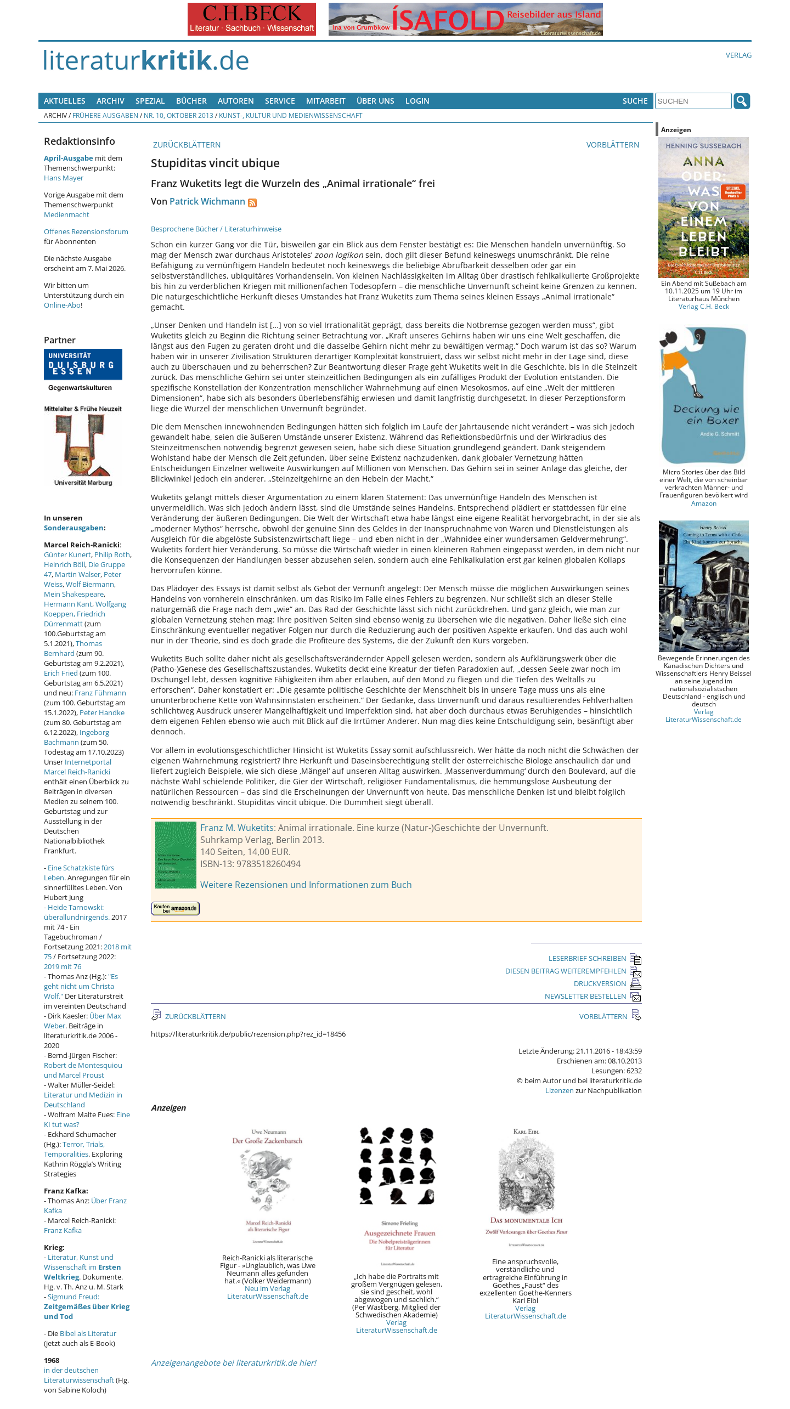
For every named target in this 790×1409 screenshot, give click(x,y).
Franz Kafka (63, 1230)
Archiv (111, 100)
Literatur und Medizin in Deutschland (83, 1100)
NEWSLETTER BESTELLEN (593, 996)
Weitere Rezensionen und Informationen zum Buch (306, 885)
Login (417, 100)
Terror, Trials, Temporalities (74, 1149)
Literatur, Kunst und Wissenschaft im (82, 1267)
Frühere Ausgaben (105, 115)
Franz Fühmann (100, 693)
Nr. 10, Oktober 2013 (178, 115)
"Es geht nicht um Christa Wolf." (81, 986)
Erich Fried (61, 673)
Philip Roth (112, 554)
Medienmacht (66, 214)
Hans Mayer (63, 178)
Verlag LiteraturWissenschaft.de (396, 1326)
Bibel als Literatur (88, 1333)
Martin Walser (77, 574)
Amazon (703, 503)
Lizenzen (559, 1090)
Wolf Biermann (90, 584)
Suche (635, 100)
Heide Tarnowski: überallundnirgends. (77, 912)
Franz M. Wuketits (237, 828)
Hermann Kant (68, 604)
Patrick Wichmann (207, 201)
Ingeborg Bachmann (76, 737)
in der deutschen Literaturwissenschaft (79, 1375)
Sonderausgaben (74, 528)
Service (280, 100)
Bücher (191, 100)
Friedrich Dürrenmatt (74, 619)
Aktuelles (65, 100)
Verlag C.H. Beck (704, 306)
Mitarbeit (326, 100)
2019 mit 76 (62, 966)
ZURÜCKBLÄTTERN (186, 144)
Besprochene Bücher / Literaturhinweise (216, 229)
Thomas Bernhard (73, 648)
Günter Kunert (67, 554)
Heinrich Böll (64, 564)
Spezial (150, 100)
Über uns (375, 100)
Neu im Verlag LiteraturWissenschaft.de (267, 1292)
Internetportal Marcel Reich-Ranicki (77, 767)
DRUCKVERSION (608, 983)
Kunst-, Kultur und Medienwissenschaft (291, 115)
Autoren (236, 100)
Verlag (739, 55)
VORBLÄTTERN (614, 144)
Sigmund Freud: (86, 1306)
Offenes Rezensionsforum (86, 231)
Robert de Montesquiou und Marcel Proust (83, 1070)
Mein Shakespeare (74, 594)
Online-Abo (62, 305)
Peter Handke (102, 712)
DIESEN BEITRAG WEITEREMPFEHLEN (573, 971)
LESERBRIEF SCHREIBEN (595, 958)
